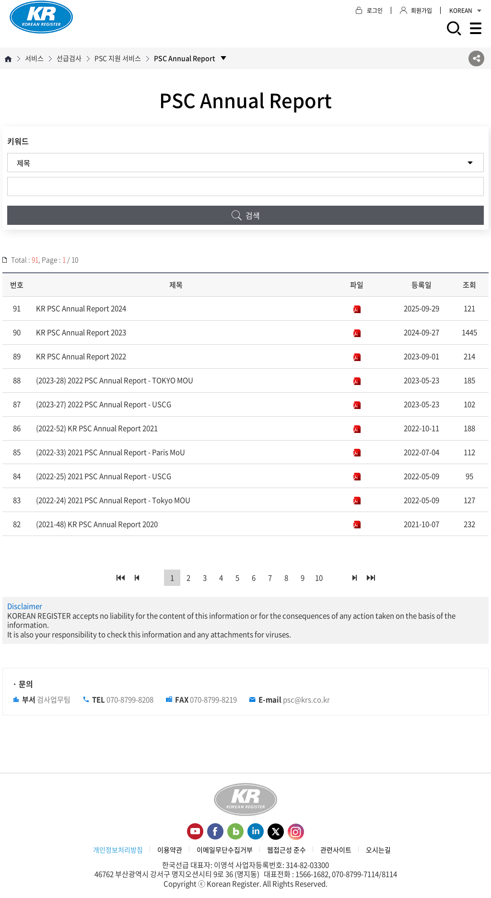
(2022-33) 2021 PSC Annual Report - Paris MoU (110, 452)
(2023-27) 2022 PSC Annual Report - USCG (103, 404)
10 (319, 577)
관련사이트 (335, 849)
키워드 (18, 141)
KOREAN (465, 10)
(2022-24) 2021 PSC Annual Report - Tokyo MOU (113, 500)
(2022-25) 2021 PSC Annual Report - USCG (103, 476)
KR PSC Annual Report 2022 (81, 356)
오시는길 (378, 849)
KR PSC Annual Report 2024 (81, 308)
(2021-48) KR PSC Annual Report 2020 (97, 524)
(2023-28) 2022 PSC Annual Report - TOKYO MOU (114, 380)
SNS (476, 58)
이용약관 (169, 849)
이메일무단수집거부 (225, 849)
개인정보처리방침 (118, 849)
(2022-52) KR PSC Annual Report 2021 (97, 428)
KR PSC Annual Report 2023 (81, 332)
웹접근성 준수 (286, 849)
